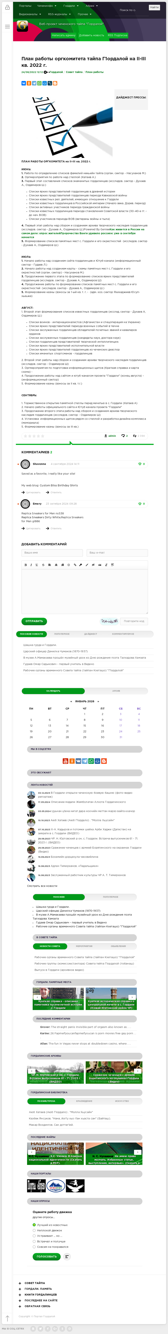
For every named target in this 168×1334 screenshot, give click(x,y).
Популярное (62, 634)
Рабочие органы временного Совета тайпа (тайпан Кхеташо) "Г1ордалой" (73, 670)
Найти (154, 7)
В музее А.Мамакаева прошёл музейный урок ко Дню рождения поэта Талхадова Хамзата (84, 658)
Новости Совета (50, 946)
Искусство (122, 1101)
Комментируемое (123, 634)
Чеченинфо (47, 5)
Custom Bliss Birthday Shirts (59, 485)
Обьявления (118, 946)
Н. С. (95, 1156)
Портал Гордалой (44, 1317)
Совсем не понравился (52, 1247)
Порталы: (25, 6)
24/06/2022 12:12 (32, 72)
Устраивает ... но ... (49, 1236)
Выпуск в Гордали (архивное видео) (59, 970)
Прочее (84, 14)
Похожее (59, 897)
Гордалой (56, 72)
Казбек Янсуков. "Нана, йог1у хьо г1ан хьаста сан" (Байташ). (70, 1119)
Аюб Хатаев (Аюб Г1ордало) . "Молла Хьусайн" (61, 1112)
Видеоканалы (30, 14)
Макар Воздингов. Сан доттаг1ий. (51, 1125)
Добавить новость (91, 35)
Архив (116, 691)
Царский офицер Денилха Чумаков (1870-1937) (55, 651)
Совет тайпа (74, 72)
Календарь (53, 691)
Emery (37, 504)
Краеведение (84, 1101)
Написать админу (64, 35)
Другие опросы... (44, 1217)
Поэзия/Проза (46, 1101)
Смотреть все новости (42, 886)
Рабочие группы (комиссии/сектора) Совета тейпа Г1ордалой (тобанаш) (84, 964)
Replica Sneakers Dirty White (40, 517)
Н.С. (32, 1156)
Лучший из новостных (52, 1225)
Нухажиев (42, 1156)
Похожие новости (31, 634)
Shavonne (39, 464)
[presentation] (132, 997)
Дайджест (90, 634)
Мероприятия (84, 946)
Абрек (92, 5)
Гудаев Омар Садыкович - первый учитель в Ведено (58, 664)
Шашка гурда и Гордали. (40, 645)
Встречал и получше (50, 1242)
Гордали (70, 5)
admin (112, 436)
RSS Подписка (117, 35)
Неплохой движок (49, 1230)
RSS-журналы (59, 14)
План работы (94, 72)
